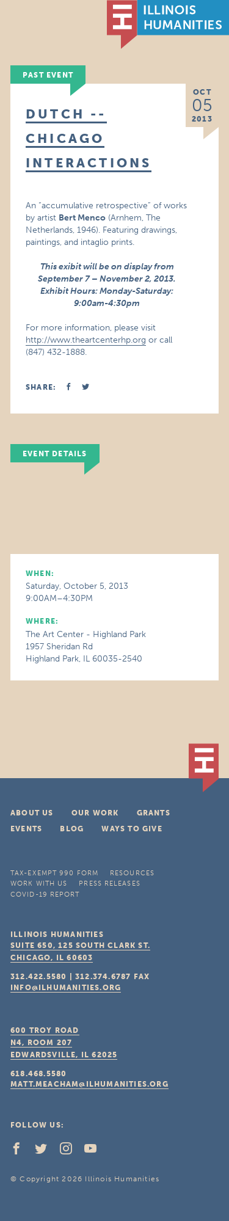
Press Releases (109, 884)
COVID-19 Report (45, 894)
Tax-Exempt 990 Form (54, 873)
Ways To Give (131, 829)
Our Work (95, 813)
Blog (72, 829)
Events (26, 829)
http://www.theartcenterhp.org (86, 340)
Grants (153, 813)
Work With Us (38, 884)
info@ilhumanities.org (65, 987)
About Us (32, 813)
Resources (132, 873)
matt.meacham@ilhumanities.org (89, 1084)
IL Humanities (168, 24)
